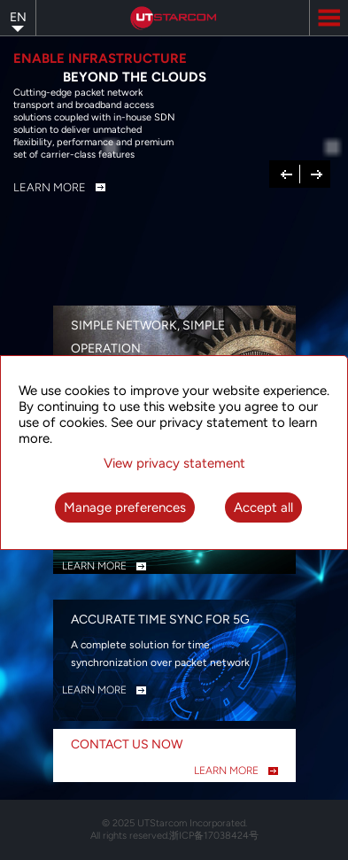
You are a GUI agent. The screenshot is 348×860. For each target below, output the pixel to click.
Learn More (49, 187)
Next (316, 173)
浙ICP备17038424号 (214, 835)
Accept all (263, 507)
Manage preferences (125, 507)
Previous (287, 173)
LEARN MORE (94, 566)
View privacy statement (174, 463)
